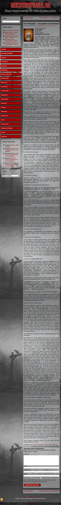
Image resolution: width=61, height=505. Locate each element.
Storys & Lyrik (4, 124)
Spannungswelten (53, 444)
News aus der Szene (6, 74)
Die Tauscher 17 (29, 17)
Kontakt (3, 132)
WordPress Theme (31, 503)
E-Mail (25, 470)
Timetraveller (4, 61)
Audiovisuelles (5, 90)
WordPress (24, 503)
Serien (3, 119)
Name (25, 466)
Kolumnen (3, 103)
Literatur (3, 107)
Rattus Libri (4, 82)
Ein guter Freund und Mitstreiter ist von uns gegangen (11, 150)
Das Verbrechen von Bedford (12, 30)
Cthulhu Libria (4, 78)
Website (25, 474)
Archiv (4, 174)
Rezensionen (4, 115)
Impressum (4, 136)
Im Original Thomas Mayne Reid (47, 25)
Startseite (3, 49)
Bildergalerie (4, 70)
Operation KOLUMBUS (7, 53)
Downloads (4, 66)
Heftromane (4, 111)
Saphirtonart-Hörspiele (7, 128)
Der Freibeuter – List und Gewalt (48, 17)
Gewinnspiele (4, 99)
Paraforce (3, 57)
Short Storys (4, 86)
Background (4, 95)
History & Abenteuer (38, 444)
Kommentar (26, 454)
